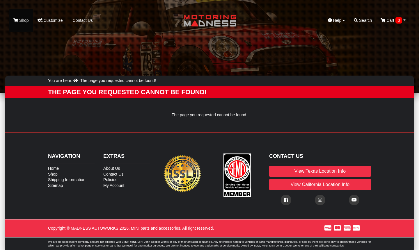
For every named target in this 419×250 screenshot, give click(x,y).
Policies (110, 179)
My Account (113, 185)
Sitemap (55, 185)
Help (336, 20)
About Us (111, 168)
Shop (21, 20)
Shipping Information (66, 179)
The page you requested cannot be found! (118, 80)
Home (53, 168)
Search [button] (363, 20)
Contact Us (82, 20)
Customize (50, 20)
